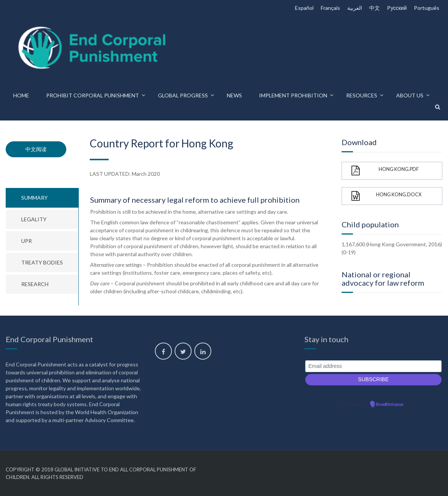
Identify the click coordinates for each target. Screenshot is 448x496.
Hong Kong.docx (386, 196)
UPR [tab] (26, 241)
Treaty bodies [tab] (42, 262)
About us (409, 95)
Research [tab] (34, 284)
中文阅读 (36, 149)
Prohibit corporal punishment (92, 95)
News (234, 95)
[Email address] (373, 366)
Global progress (183, 95)
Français (330, 8)
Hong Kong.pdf (385, 170)
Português (426, 8)
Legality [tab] (34, 219)
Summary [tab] (34, 197)
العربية (354, 8)
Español (304, 8)
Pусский (397, 8)
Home (21, 95)
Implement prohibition (293, 95)
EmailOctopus (389, 405)
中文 (374, 8)
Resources (361, 95)
